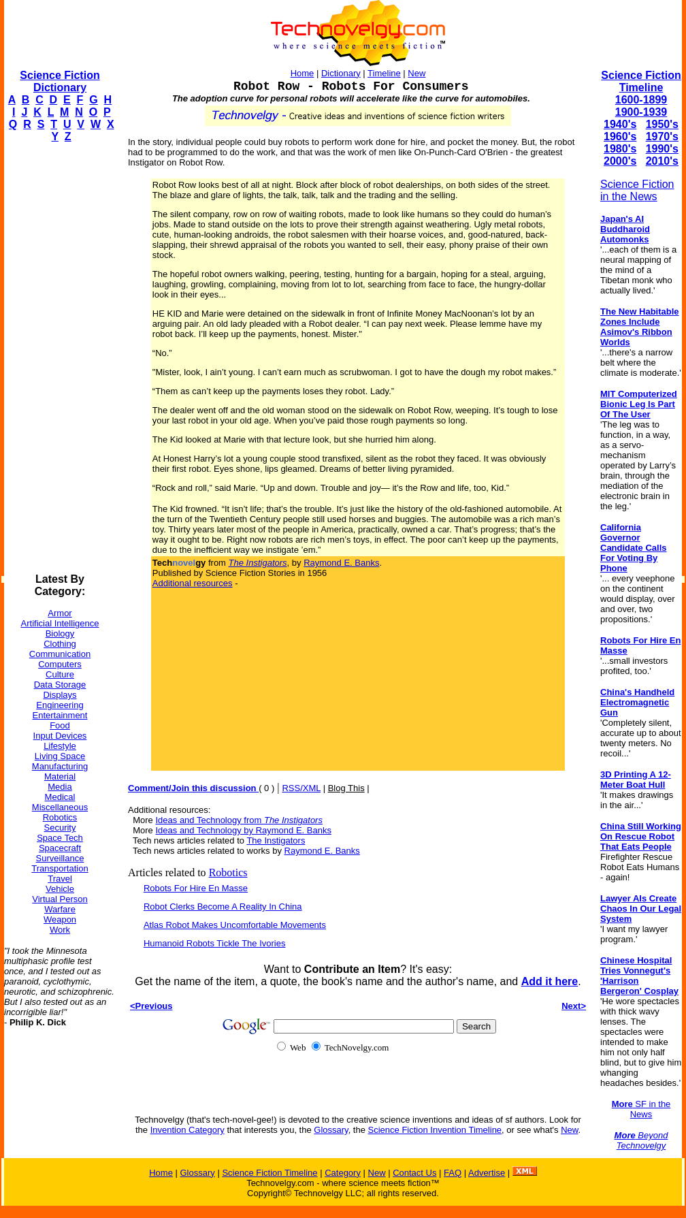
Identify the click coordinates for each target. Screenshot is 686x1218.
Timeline (384, 73)
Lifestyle (60, 746)
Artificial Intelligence (60, 623)
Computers (60, 664)
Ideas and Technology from (238, 820)
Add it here (549, 981)
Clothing (60, 644)
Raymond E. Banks (341, 563)
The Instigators (275, 840)
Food (60, 725)
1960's (620, 136)
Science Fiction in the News (637, 190)
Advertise (486, 1173)
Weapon (60, 919)
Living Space (60, 756)
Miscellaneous (60, 807)
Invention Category (187, 1130)
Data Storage (60, 684)
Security (60, 827)
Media (59, 787)
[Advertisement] (58, 358)
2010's (662, 161)
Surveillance (60, 858)
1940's (620, 124)
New (416, 73)
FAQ (452, 1173)
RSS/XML (301, 788)
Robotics (60, 817)
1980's (620, 149)
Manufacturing (60, 766)
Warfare (60, 909)
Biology (60, 633)
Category (343, 1173)
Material (60, 776)
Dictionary (341, 73)
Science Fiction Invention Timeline (435, 1130)
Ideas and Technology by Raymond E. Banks (243, 830)
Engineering (59, 705)
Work (60, 930)
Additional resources (192, 583)
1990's (662, 149)
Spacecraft (60, 848)
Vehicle (60, 889)
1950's (662, 124)
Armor (59, 613)
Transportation (59, 868)
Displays (59, 695)
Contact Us (414, 1173)
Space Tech (60, 838)
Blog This (346, 788)
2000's (620, 161)
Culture (60, 674)
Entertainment (60, 715)
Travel (60, 879)
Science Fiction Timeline (641, 81)
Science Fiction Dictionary (59, 81)
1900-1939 (641, 112)
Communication (60, 654)
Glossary (331, 1130)
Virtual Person (59, 899)
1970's (662, 136)
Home (302, 73)
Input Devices (60, 736)
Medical (60, 797)
